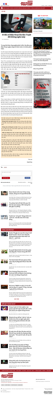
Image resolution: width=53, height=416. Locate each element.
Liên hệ (43, 5)
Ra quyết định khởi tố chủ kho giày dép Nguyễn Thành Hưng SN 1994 (20, 251)
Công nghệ (34, 8)
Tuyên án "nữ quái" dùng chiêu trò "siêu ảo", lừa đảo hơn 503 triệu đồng (20, 217)
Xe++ (30, 8)
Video (38, 8)
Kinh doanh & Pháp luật (9, 8)
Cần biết (42, 8)
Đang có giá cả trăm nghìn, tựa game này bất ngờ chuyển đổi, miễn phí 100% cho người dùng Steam (20, 308)
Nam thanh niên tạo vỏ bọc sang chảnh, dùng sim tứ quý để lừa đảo (20, 192)
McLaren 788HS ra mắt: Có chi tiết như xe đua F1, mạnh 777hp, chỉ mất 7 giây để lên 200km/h (20, 287)
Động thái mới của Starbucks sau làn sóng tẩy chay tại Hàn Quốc (19, 361)
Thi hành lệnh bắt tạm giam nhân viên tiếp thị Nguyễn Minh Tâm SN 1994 (20, 261)
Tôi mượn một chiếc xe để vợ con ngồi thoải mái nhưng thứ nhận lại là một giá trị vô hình (42, 73)
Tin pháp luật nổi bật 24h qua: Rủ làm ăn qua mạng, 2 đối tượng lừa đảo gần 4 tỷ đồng (19, 204)
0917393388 (4, 390)
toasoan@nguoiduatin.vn (6, 391)
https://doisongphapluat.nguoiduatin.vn (7, 379)
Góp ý (46, 5)
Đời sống (18, 8)
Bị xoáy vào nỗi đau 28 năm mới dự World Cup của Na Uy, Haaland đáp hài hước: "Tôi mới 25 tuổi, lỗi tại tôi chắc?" (20, 334)
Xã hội (23, 8)
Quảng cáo (50, 5)
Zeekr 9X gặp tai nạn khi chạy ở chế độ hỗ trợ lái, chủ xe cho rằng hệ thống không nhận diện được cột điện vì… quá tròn (20, 235)
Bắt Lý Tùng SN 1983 (38, 68)
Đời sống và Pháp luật (37, 31)
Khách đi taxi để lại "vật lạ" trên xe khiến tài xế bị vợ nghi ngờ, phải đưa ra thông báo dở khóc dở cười (20, 319)
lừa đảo (5, 167)
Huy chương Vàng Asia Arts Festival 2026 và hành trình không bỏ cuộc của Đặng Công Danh (20, 273)
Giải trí (27, 8)
